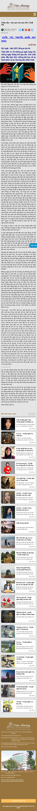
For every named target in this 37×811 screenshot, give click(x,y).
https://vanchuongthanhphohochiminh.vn (12, 781)
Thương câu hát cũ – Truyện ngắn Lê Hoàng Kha (24, 628)
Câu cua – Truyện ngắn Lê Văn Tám (24, 643)
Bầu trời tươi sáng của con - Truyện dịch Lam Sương (24, 539)
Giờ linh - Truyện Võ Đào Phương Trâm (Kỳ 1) (23, 509)
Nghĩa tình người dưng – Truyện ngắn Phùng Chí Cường (23, 569)
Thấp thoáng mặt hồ (22, 523)
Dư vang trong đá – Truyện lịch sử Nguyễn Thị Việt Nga (24, 464)
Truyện (3, 19)
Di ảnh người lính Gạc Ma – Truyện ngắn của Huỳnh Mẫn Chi (25, 450)
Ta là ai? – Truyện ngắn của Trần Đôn (24, 434)
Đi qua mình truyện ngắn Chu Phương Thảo (25, 673)
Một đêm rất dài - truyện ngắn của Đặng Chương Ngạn (25, 613)
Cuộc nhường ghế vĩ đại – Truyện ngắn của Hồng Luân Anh (25, 421)
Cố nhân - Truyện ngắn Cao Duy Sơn (24, 702)
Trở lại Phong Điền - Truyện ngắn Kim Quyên (24, 688)
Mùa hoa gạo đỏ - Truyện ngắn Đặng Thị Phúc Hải (23, 598)
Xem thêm (32, 414)
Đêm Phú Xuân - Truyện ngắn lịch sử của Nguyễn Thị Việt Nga (25, 584)
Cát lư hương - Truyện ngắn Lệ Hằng (24, 658)
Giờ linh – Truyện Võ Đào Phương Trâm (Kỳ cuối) (24, 494)
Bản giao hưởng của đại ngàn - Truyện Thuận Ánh (25, 553)
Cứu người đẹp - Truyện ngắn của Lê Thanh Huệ (25, 479)
